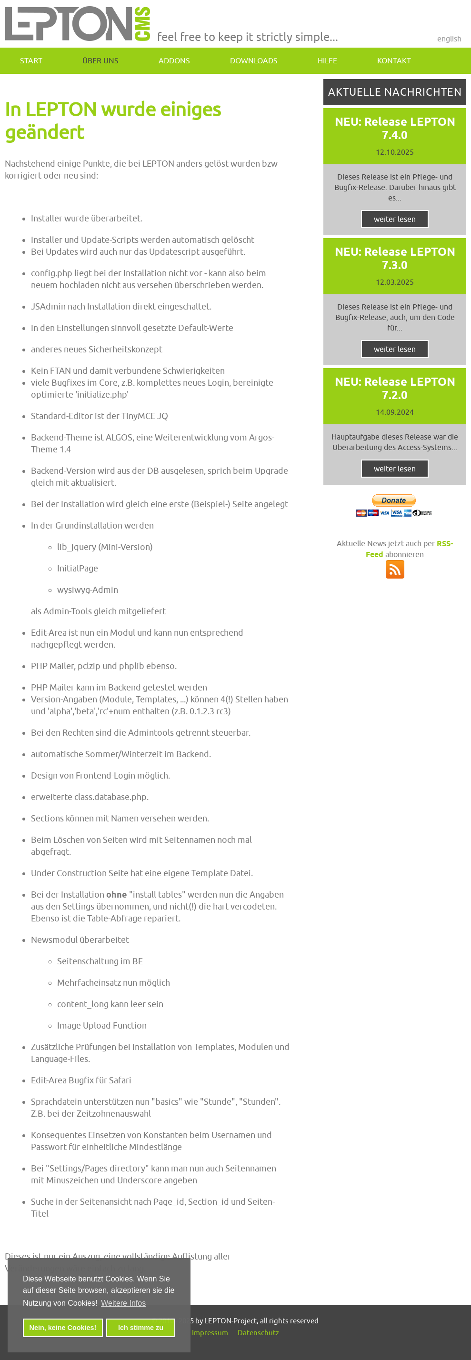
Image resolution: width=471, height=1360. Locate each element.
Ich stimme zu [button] (140, 1327)
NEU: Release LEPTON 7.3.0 (395, 258)
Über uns (100, 60)
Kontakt (394, 60)
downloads (254, 60)
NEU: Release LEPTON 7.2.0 (395, 388)
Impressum (210, 1333)
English (449, 38)
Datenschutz (258, 1333)
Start (31, 60)
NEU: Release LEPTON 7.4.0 (395, 128)
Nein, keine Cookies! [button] (63, 1327)
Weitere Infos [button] (123, 1303)
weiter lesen (395, 219)
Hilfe (327, 60)
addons (174, 60)
